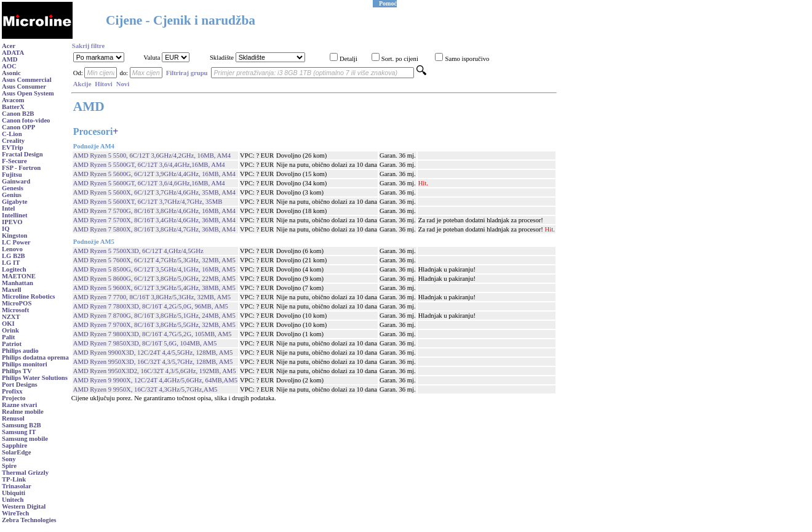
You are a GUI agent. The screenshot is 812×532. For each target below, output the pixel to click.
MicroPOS (16, 303)
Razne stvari (19, 404)
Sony (9, 459)
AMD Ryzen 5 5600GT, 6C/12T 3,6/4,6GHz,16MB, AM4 (149, 183)
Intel (8, 208)
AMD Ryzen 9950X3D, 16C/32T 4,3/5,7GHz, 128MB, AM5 (153, 361)
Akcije (82, 84)
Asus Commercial (27, 79)
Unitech (13, 499)
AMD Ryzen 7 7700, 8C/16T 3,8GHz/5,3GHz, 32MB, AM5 (152, 297)
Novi (122, 84)
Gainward (16, 181)
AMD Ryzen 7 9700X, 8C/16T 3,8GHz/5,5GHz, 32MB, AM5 (154, 324)
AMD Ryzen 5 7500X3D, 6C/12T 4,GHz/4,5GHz (138, 251)
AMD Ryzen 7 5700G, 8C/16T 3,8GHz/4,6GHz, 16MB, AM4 (154, 211)
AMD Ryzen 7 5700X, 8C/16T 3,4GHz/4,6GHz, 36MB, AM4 (154, 220)
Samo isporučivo (467, 58)
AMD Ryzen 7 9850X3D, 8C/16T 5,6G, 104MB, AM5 (145, 343)
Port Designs (20, 384)
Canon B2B (18, 113)
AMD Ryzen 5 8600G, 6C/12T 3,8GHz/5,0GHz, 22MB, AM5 (154, 278)
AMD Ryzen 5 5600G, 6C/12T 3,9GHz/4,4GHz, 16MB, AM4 (154, 174)
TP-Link (14, 479)
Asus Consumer (24, 86)
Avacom (13, 100)
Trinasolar (16, 486)
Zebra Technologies (29, 520)
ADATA (13, 52)
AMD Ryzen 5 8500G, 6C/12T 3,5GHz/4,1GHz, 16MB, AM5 (154, 269)
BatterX (13, 106)
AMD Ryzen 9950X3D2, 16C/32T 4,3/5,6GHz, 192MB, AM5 (154, 371)
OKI (8, 323)
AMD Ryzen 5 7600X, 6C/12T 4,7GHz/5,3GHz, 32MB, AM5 (154, 260)
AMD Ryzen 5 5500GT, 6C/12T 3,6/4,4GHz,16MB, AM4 (149, 164)
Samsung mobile (25, 438)
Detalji (348, 58)
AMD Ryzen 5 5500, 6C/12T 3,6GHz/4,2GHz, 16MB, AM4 (152, 155)
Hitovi (103, 84)
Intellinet (14, 215)
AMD (9, 59)
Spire (9, 465)
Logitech (14, 269)
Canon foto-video (26, 120)
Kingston (14, 235)
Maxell (11, 289)
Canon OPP (18, 127)
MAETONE (19, 276)
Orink (10, 330)
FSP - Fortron (21, 167)
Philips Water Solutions (35, 377)
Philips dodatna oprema (35, 357)
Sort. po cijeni (399, 58)
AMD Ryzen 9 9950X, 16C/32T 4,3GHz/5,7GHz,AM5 (145, 389)
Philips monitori (24, 364)
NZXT (11, 316)
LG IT (11, 262)
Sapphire (14, 445)
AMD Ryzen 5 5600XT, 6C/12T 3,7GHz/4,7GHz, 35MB (147, 201)
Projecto (13, 398)
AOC (9, 66)
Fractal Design (22, 154)
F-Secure (14, 161)
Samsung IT (19, 432)
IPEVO (12, 222)
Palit (8, 337)
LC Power (16, 242)
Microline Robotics (28, 296)
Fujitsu (12, 174)
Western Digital (24, 506)
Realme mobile (23, 411)
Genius (12, 194)
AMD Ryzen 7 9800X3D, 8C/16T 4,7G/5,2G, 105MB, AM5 (152, 334)
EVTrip (12, 147)
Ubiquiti (13, 493)
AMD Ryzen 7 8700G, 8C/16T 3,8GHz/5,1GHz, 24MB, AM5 (154, 315)
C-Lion (12, 134)
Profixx (12, 391)
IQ (5, 228)
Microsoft (15, 310)
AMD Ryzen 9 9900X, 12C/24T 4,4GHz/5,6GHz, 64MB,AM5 (155, 380)
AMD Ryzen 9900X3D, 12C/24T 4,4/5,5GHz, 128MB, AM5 (153, 352)
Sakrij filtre (88, 45)
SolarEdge (16, 452)
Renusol (13, 418)
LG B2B (13, 255)
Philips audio (20, 350)
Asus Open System (28, 93)
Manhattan (17, 283)
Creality (13, 140)
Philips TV (17, 371)
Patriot (12, 344)
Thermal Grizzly (25, 472)
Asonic (11, 73)
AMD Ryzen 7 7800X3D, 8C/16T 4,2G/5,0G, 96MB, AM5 (150, 306)
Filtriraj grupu (187, 73)
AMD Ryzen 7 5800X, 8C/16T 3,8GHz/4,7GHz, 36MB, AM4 (154, 229)
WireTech (15, 513)
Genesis (12, 188)
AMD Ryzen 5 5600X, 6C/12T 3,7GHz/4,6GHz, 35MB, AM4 (154, 192)
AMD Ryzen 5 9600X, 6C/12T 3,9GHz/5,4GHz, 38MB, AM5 (154, 287)
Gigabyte (14, 201)
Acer (8, 45)
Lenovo (12, 249)
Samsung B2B (21, 425)
